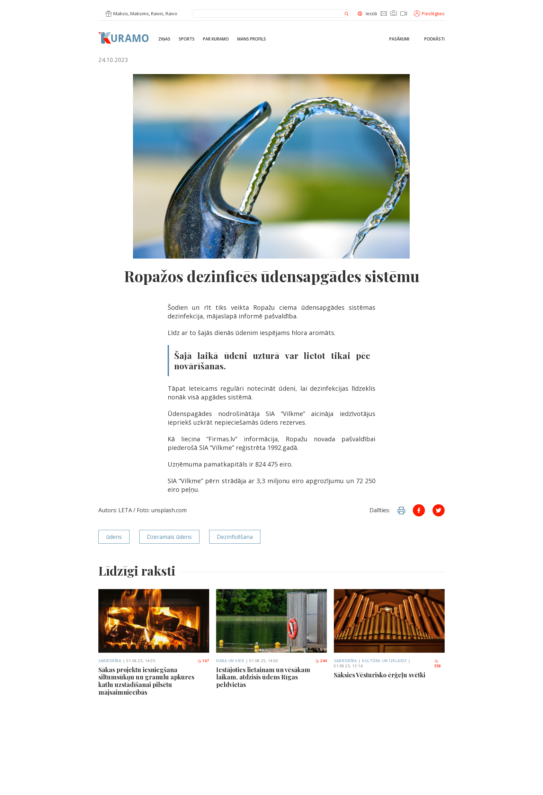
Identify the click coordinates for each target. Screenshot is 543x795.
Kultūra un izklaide (384, 660)
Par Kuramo (216, 39)
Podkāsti (434, 39)
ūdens (114, 537)
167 (203, 660)
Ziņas (164, 39)
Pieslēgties (429, 13)
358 (437, 663)
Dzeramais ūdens (169, 537)
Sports (187, 39)
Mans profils (251, 39)
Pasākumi (399, 39)
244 (321, 660)
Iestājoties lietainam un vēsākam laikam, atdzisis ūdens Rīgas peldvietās (263, 677)
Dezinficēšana (235, 537)
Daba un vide (230, 660)
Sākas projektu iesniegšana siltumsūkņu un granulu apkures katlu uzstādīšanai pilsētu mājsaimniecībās (146, 681)
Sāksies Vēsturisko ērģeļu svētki (379, 675)
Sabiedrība (110, 660)
